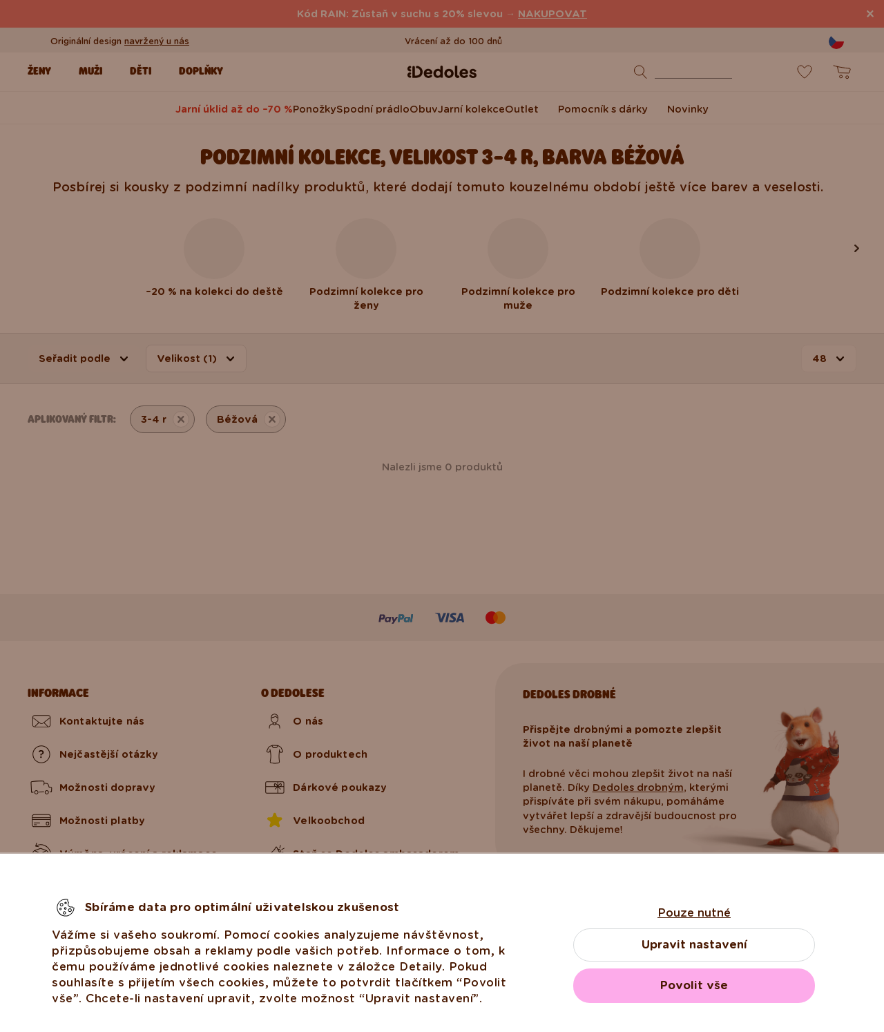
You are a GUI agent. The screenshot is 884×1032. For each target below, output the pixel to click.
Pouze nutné (694, 912)
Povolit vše (694, 985)
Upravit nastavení (694, 944)
